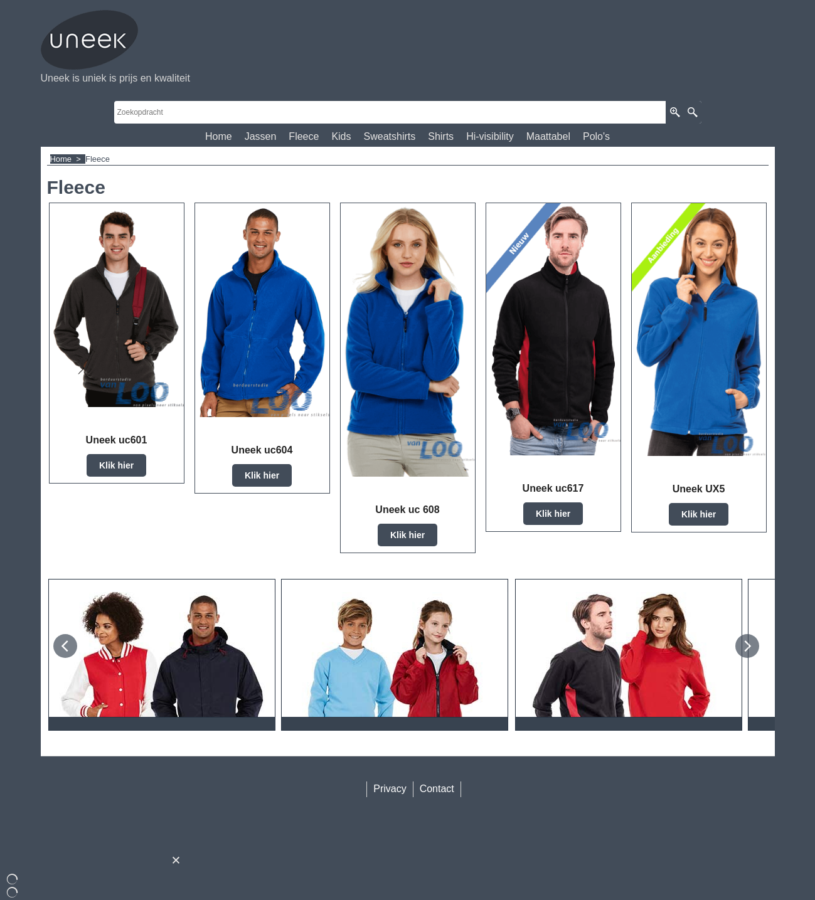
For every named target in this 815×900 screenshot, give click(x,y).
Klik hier (116, 465)
